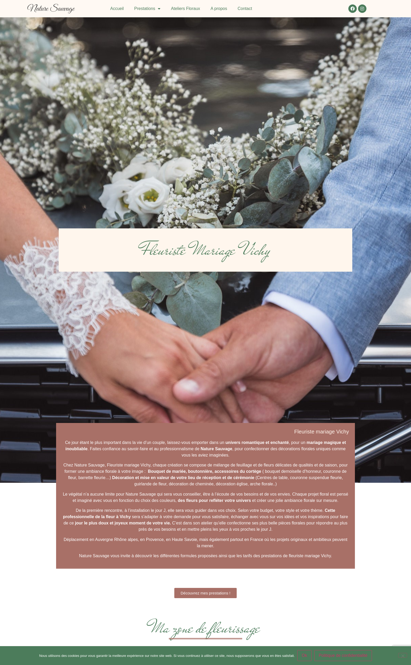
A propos (218, 8)
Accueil (117, 8)
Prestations (147, 8)
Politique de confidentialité (343, 655)
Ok (304, 655)
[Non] (402, 655)
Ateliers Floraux (185, 8)
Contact (244, 8)
